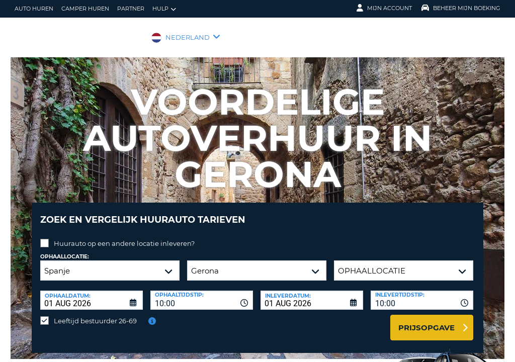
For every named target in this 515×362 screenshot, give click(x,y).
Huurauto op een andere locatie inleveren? (124, 236)
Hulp (164, 9)
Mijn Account (384, 8)
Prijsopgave (426, 320)
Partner (130, 8)
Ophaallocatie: (64, 249)
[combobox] (201, 292)
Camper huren (85, 8)
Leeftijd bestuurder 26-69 (95, 313)
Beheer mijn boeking (460, 8)
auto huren (34, 8)
